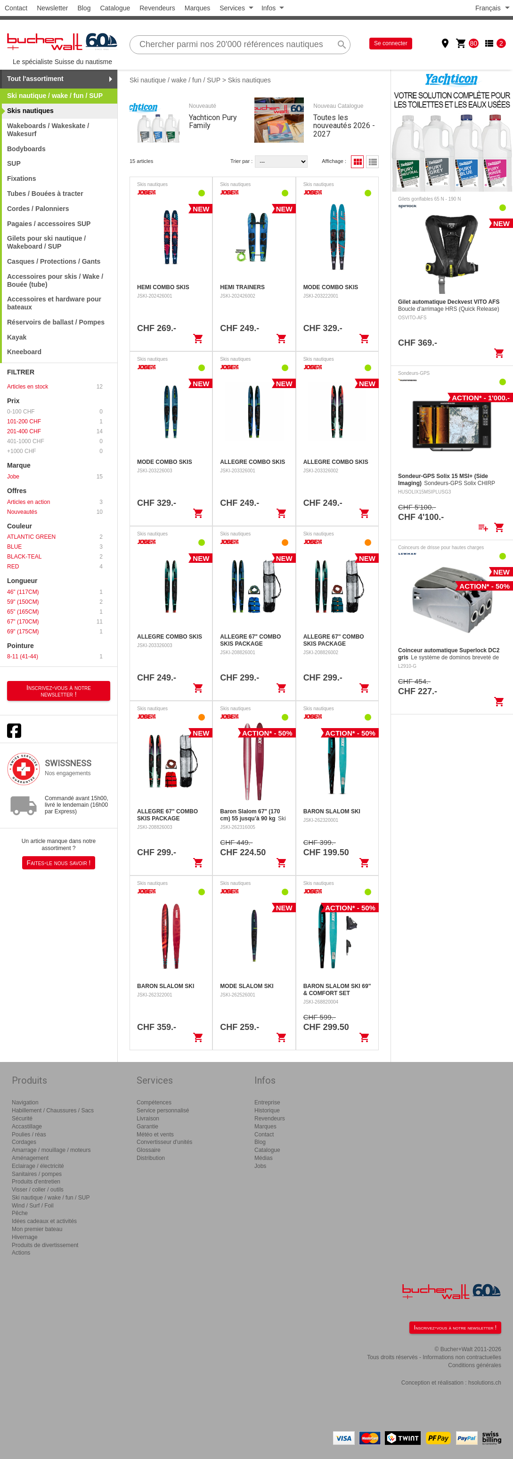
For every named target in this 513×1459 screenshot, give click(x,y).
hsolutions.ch (484, 1382)
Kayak (16, 337)
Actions (21, 1252)
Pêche (20, 1213)
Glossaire (149, 1150)
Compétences (154, 1102)
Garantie (147, 1126)
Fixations (21, 178)
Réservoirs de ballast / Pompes (56, 322)
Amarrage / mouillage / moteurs (51, 1150)
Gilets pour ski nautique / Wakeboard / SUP (46, 242)
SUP (14, 163)
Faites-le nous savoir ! (59, 863)
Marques (197, 8)
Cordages (24, 1142)
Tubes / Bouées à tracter (45, 193)
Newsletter (52, 8)
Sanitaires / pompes (37, 1174)
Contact (16, 8)
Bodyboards (26, 149)
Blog (83, 8)
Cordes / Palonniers (38, 208)
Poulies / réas (29, 1134)
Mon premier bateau (37, 1229)
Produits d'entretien (36, 1181)
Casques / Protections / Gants (53, 261)
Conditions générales (474, 1365)
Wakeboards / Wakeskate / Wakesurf (48, 130)
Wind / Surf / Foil (33, 1205)
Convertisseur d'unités (164, 1142)
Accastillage (27, 1126)
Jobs (260, 1166)
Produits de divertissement (45, 1245)
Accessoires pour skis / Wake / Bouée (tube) (55, 280)
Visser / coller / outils (38, 1189)
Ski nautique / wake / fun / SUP (175, 80)
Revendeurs (157, 8)
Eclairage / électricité (38, 1166)
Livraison (148, 1118)
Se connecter (390, 43)
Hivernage (25, 1237)
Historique (267, 1110)
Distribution (151, 1158)
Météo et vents (155, 1134)
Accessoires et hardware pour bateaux (54, 303)
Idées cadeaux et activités (44, 1221)
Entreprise (267, 1102)
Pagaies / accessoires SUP (48, 223)
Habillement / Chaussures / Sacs (53, 1110)
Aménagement (30, 1158)
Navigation (25, 1102)
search (342, 44)
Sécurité (22, 1118)
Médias (263, 1158)
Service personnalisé (163, 1110)
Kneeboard (24, 352)
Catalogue (115, 8)
